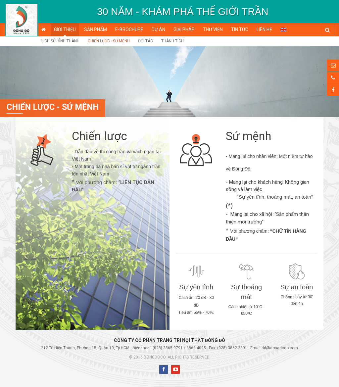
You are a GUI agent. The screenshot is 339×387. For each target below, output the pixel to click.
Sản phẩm (95, 29)
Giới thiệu (65, 29)
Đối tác (145, 41)
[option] (182, 11)
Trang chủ (43, 29)
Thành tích (172, 41)
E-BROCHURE (129, 29)
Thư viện (213, 29)
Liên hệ (264, 29)
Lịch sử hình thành (60, 41)
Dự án (158, 29)
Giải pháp (184, 29)
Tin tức (239, 29)
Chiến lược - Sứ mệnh (109, 41)
